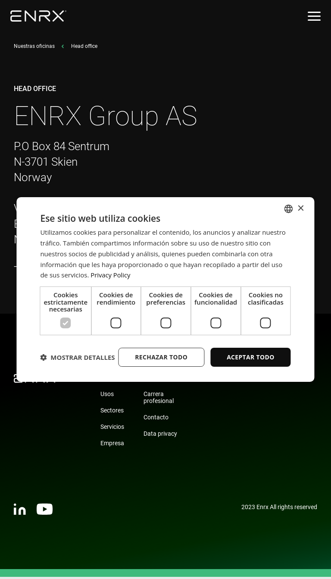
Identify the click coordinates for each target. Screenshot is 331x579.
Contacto (156, 419)
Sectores (112, 412)
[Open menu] (314, 16)
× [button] (300, 201)
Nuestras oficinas (34, 48)
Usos (107, 396)
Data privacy (160, 435)
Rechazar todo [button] (160, 350)
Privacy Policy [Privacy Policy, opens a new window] (111, 268)
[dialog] (165, 289)
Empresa (112, 445)
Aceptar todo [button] (250, 350)
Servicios (112, 428)
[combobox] (288, 201)
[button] (77, 372)
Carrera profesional (159, 399)
